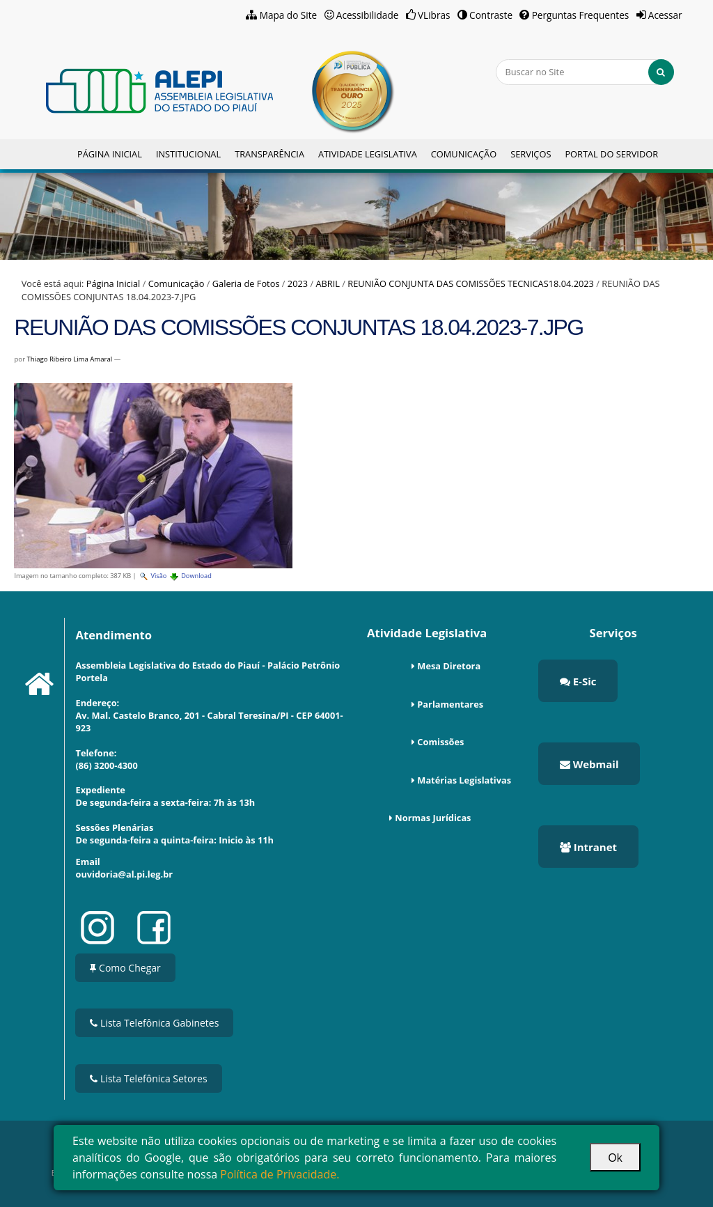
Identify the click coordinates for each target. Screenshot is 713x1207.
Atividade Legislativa (367, 154)
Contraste (490, 15)
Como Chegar (125, 967)
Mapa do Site (289, 15)
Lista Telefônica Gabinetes (154, 1022)
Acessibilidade (367, 15)
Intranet (588, 847)
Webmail (589, 764)
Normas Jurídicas (433, 817)
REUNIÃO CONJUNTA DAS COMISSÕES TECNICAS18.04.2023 (470, 283)
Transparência (269, 154)
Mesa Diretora (448, 666)
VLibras (434, 15)
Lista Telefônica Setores (148, 1078)
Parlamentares (450, 704)
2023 (298, 283)
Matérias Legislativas (464, 780)
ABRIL (327, 283)
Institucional (188, 154)
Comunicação (463, 154)
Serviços (530, 154)
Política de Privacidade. (279, 1174)
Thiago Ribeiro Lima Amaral (70, 359)
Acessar (665, 15)
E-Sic (578, 681)
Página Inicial (109, 154)
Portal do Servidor (611, 154)
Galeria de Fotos (246, 283)
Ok (615, 1157)
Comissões (440, 741)
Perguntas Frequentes (580, 15)
